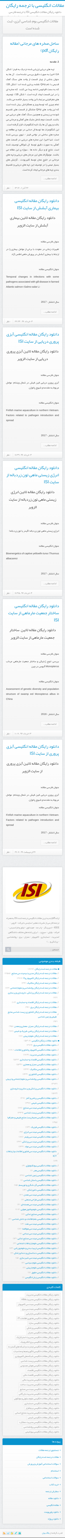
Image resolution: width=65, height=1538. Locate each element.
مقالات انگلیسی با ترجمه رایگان (35, 5)
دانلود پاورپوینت (51, 1512)
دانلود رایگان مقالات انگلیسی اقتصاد (43, 1370)
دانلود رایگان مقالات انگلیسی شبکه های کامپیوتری (37, 1356)
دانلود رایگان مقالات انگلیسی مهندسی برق (40, 1309)
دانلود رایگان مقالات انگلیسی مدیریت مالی (40, 1380)
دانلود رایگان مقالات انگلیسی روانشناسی (41, 1427)
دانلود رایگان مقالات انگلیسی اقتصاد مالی (41, 1375)
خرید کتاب (54, 1484)
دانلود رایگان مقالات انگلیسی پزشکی (43, 1328)
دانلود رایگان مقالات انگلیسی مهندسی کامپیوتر (38, 1304)
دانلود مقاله (53, 1498)
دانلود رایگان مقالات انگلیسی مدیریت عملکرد (39, 1422)
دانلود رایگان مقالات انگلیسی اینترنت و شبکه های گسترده (33, 1347)
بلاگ (48, 1533)
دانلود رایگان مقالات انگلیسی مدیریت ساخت (39, 1385)
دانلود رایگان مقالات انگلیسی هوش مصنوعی (39, 1366)
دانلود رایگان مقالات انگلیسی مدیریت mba (40, 1299)
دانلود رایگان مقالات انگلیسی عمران (43, 1333)
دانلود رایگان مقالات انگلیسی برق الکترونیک (39, 1342)
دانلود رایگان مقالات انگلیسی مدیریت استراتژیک (37, 1337)
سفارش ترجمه (52, 1491)
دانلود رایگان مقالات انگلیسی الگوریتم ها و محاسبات (36, 1351)
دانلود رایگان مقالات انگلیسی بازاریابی (42, 1314)
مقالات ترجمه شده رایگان (47, 1457)
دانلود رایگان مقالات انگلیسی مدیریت (42, 1295)
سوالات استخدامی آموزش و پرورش (43, 1463)
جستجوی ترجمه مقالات (49, 1450)
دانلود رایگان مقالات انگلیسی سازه (44, 1323)
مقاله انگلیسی (53, 1505)
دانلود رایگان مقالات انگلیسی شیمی (43, 1418)
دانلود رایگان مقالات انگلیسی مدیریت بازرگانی (39, 1394)
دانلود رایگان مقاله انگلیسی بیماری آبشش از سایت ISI (37, 204)
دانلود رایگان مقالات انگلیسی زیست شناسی (40, 1361)
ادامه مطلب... (49, 178)
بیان (44, 1533)
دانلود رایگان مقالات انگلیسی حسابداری (41, 1403)
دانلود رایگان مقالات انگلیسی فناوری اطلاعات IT (38, 1318)
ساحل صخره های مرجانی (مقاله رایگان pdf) (34, 47)
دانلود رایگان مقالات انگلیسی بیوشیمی (42, 1432)
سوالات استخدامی (51, 1477)
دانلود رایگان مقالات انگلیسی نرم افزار (42, 1408)
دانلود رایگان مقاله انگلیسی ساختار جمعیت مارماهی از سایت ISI (33, 613)
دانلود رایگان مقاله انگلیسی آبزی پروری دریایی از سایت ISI (32, 338)
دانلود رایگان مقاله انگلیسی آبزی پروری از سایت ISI (32, 750)
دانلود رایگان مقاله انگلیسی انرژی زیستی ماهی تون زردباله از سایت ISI (32, 474)
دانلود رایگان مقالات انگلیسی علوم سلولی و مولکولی (36, 1399)
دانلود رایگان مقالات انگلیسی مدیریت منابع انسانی (37, 1413)
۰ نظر (8, 187)
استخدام (55, 1470)
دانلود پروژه (53, 1518)
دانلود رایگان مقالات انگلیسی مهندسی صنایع (39, 1389)
